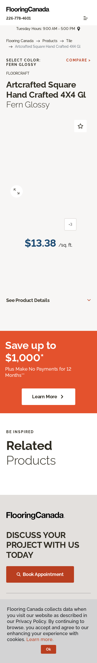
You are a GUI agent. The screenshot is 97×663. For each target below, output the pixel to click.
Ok (48, 649)
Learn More (48, 397)
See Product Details (28, 300)
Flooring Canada (20, 41)
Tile (69, 41)
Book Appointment (40, 574)
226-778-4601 (18, 18)
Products (49, 41)
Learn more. (40, 639)
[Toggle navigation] (85, 18)
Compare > (78, 60)
